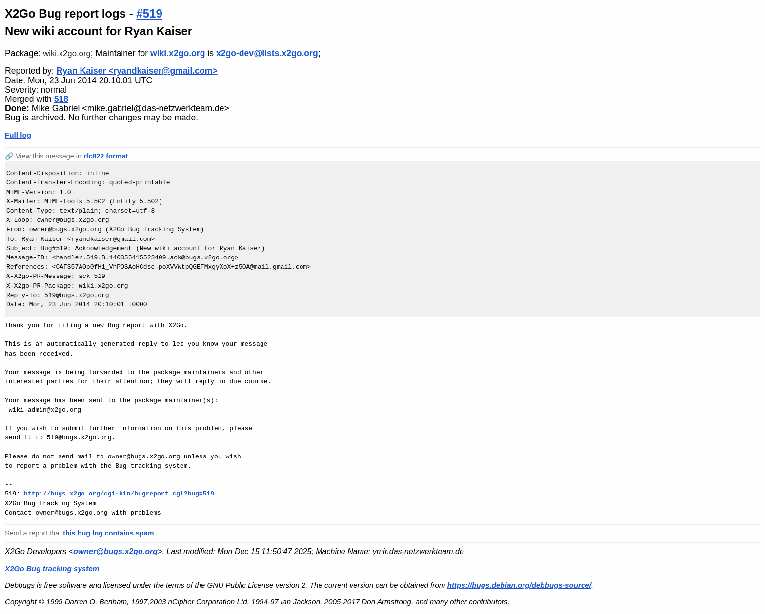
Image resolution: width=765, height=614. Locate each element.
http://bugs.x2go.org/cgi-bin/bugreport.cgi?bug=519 (119, 493)
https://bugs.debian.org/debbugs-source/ (519, 585)
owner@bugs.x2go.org (115, 551)
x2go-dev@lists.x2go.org (267, 53)
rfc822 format (105, 156)
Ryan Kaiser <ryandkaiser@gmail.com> (137, 71)
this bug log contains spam (108, 533)
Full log (18, 135)
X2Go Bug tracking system (52, 568)
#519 (149, 13)
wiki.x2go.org (66, 53)
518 (61, 99)
